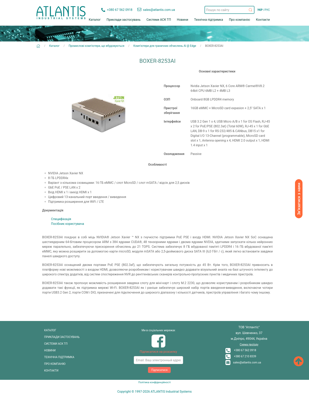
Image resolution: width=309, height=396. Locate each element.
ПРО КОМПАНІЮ (54, 363)
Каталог (95, 20)
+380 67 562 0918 (240, 350)
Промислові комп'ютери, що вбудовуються (96, 45)
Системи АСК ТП (158, 20)
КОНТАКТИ (51, 370)
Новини (182, 20)
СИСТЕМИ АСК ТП (56, 343)
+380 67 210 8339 (240, 356)
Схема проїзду (249, 344)
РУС (267, 9)
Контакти (263, 20)
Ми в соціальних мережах (158, 330)
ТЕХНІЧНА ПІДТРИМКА (59, 357)
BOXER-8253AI (214, 45)
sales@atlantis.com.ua (243, 362)
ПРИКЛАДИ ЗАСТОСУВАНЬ (62, 337)
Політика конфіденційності (154, 382)
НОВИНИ (50, 350)
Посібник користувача (67, 224)
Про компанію (239, 20)
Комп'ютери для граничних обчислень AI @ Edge (164, 45)
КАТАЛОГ (50, 330)
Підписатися (159, 370)
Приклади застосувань (124, 20)
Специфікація (61, 219)
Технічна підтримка (208, 20)
